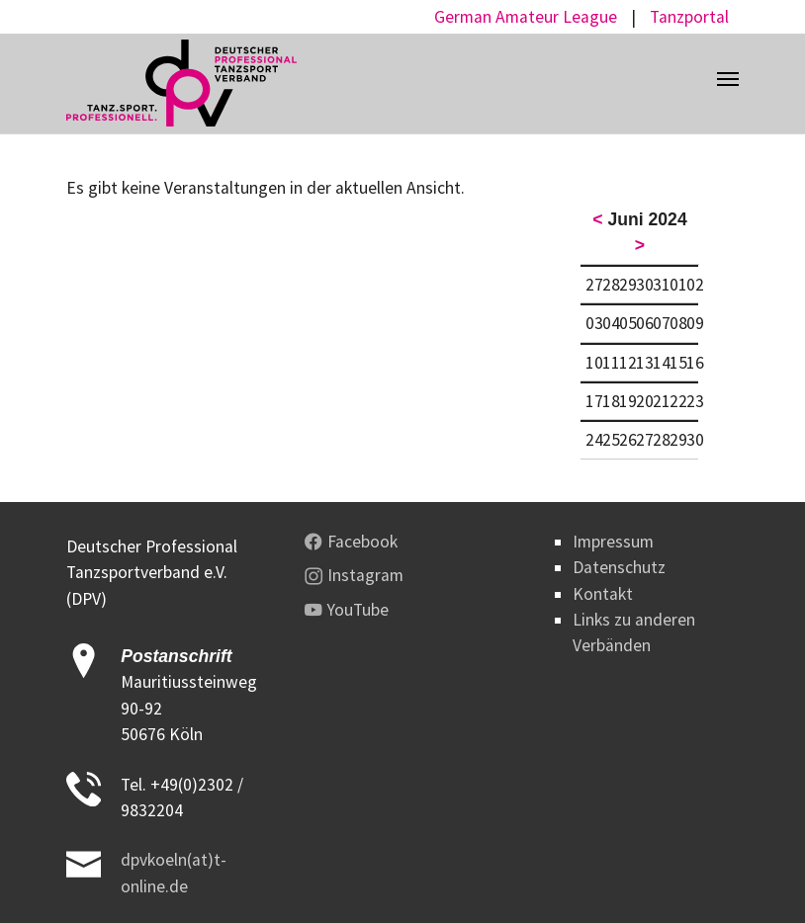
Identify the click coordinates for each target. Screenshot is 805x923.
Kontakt (603, 594)
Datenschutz (619, 567)
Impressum (613, 541)
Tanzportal (689, 17)
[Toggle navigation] (728, 79)
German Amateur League (525, 17)
